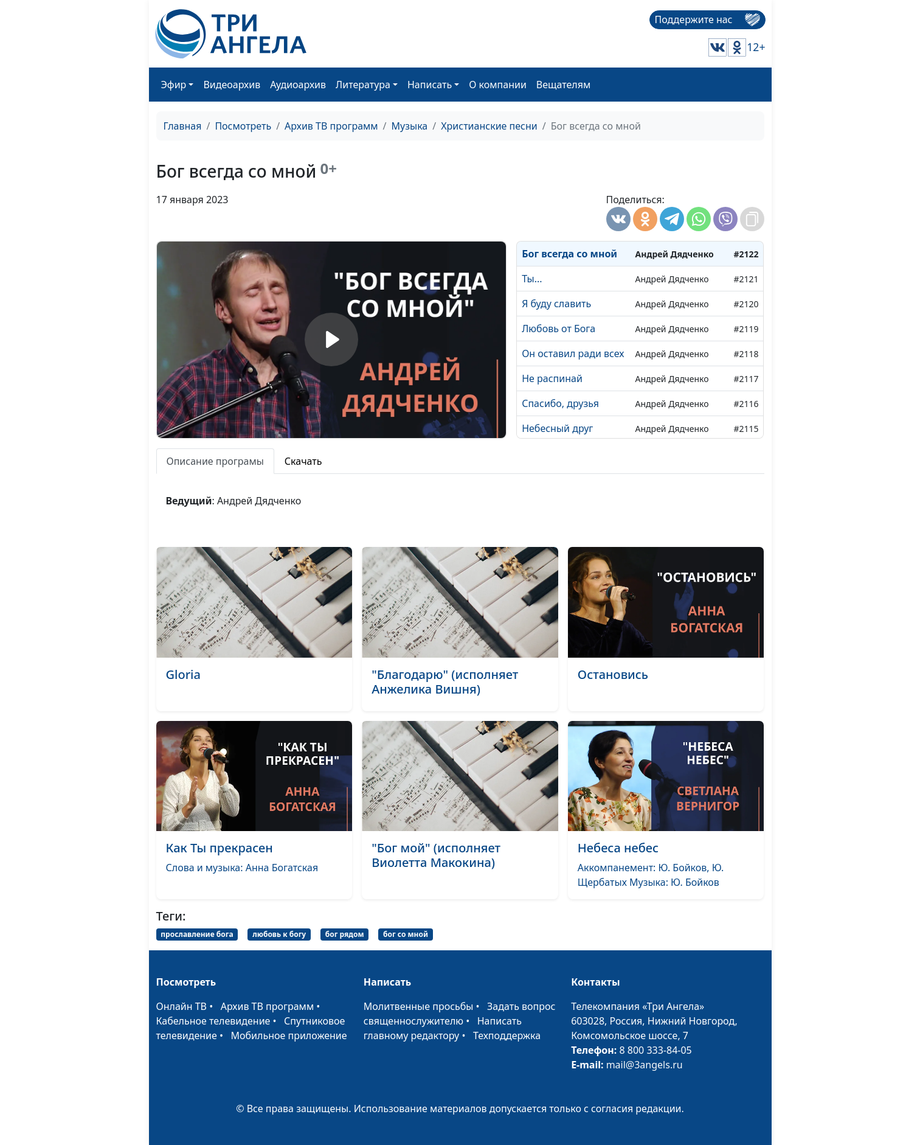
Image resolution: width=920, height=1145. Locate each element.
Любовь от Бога (558, 328)
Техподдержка (507, 1035)
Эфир (174, 84)
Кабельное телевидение (213, 1021)
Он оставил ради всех (573, 353)
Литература (363, 84)
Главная (183, 126)
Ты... (532, 278)
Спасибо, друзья (560, 403)
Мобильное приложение (289, 1035)
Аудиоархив (298, 84)
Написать (429, 84)
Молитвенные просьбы (419, 1006)
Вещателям (563, 84)
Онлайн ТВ (181, 1006)
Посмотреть (243, 126)
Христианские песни (489, 126)
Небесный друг (557, 428)
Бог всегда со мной (569, 253)
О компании (498, 84)
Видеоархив (231, 84)
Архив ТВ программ (331, 126)
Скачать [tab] (303, 461)
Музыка (410, 126)
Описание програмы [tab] (215, 461)
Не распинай (552, 378)
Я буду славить (556, 303)
